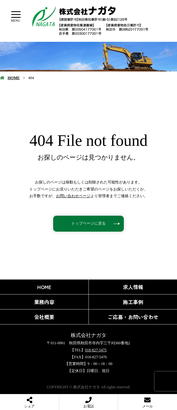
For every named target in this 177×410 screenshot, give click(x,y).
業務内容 (44, 302)
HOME (14, 78)
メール (147, 406)
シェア (29, 406)
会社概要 (44, 317)
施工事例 (133, 302)
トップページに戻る (88, 223)
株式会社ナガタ (88, 335)
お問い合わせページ (73, 196)
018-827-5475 (96, 350)
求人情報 (133, 287)
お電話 (88, 406)
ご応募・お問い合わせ (133, 317)
